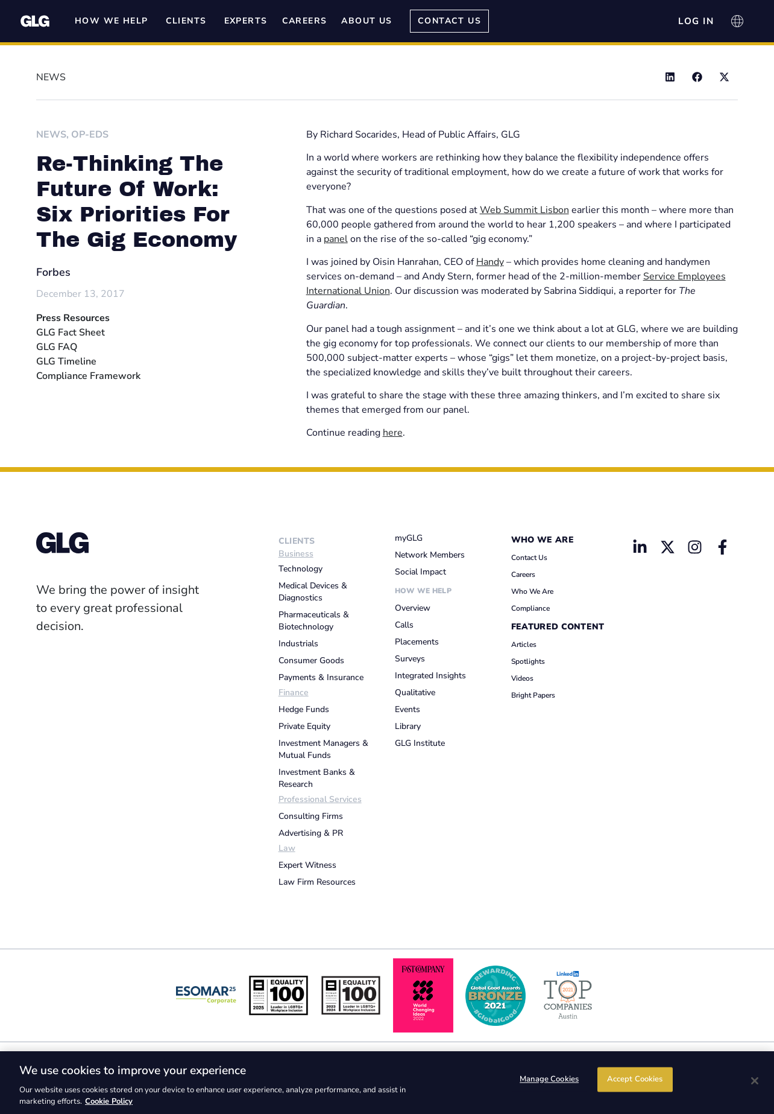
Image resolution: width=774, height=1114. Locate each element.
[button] (670, 77)
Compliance (530, 608)
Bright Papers (533, 695)
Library (408, 726)
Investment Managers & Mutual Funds (323, 749)
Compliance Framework (88, 376)
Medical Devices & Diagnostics (312, 591)
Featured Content (558, 626)
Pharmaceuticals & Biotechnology (313, 620)
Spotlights (528, 661)
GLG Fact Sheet (70, 332)
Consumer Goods (311, 660)
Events (407, 709)
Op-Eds (90, 134)
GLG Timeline (66, 361)
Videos (522, 678)
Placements (417, 642)
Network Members (430, 555)
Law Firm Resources (317, 882)
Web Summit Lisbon (524, 210)
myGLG (409, 538)
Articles (523, 644)
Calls (404, 625)
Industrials (298, 643)
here (393, 432)
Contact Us (529, 557)
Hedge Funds (303, 709)
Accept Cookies (635, 1081)
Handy (490, 262)
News (51, 134)
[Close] (754, 1081)
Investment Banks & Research (316, 778)
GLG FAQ (56, 347)
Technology (300, 569)
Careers (523, 574)
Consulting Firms (310, 816)
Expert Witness (307, 865)
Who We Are (542, 540)
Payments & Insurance (320, 677)
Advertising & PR (310, 833)
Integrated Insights (430, 675)
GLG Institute (420, 743)
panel (336, 239)
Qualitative (415, 692)
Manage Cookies (549, 1081)
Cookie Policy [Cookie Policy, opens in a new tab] (109, 1101)
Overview (412, 608)
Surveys (410, 658)
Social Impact (420, 572)
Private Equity (304, 726)
